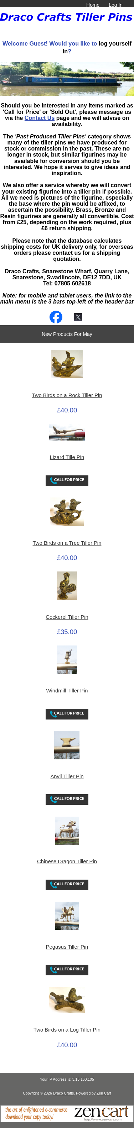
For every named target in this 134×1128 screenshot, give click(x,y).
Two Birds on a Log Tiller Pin (67, 1030)
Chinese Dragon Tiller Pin (67, 861)
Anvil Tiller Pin (66, 776)
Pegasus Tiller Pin (67, 947)
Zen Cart (104, 1093)
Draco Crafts (63, 1093)
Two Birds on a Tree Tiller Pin (67, 543)
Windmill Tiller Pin (67, 691)
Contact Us (40, 118)
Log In (116, 5)
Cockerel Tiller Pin (67, 617)
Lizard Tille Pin (67, 457)
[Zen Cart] (67, 1120)
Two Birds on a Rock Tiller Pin (67, 395)
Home (92, 5)
